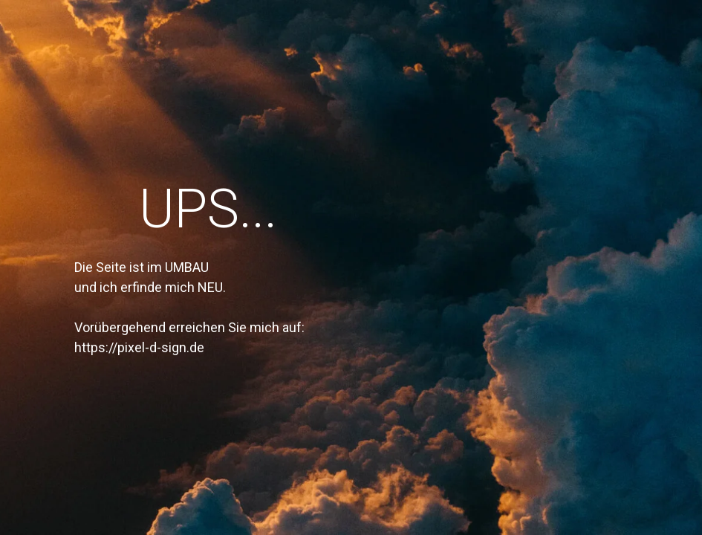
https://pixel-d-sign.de (139, 347)
